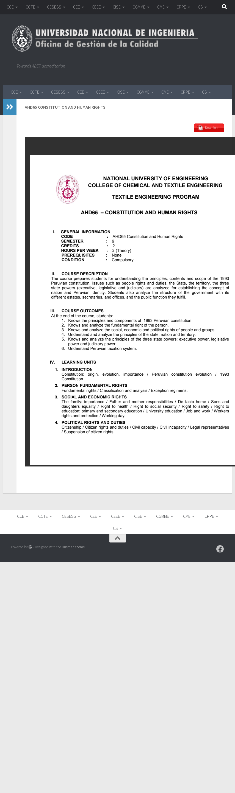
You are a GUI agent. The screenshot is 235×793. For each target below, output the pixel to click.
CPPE (181, 7)
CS (200, 7)
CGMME (138, 7)
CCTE (30, 7)
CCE (10, 7)
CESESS (54, 7)
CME (161, 7)
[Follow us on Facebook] (220, 549)
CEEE (96, 7)
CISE (117, 7)
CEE (76, 7)
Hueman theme (73, 547)
